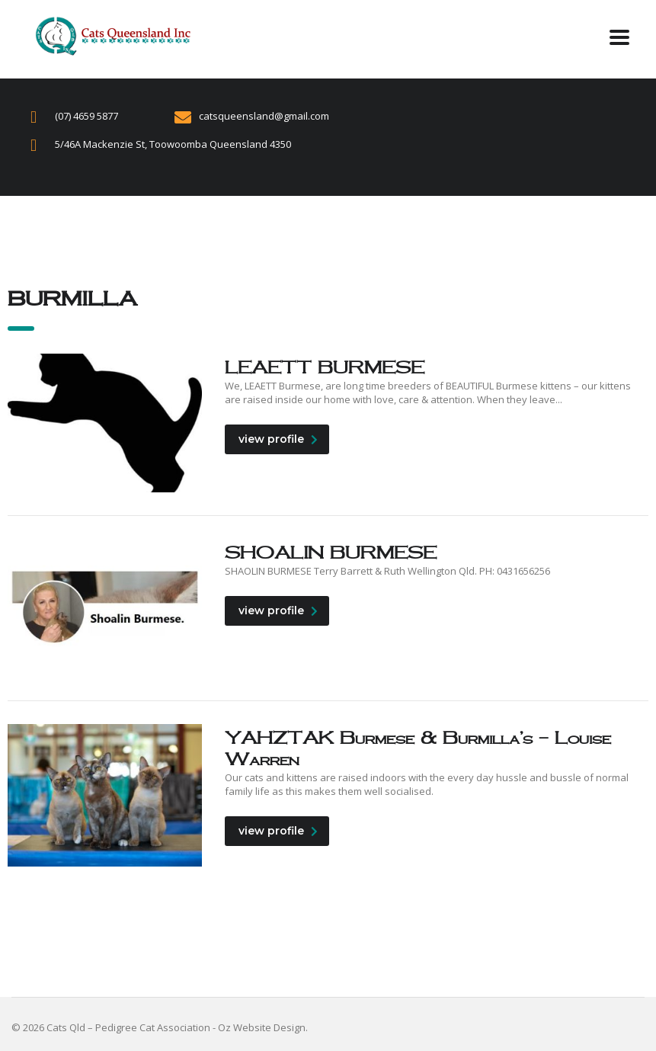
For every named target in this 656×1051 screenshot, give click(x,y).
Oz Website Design (262, 1027)
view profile (278, 439)
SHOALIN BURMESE (331, 552)
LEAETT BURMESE (324, 367)
